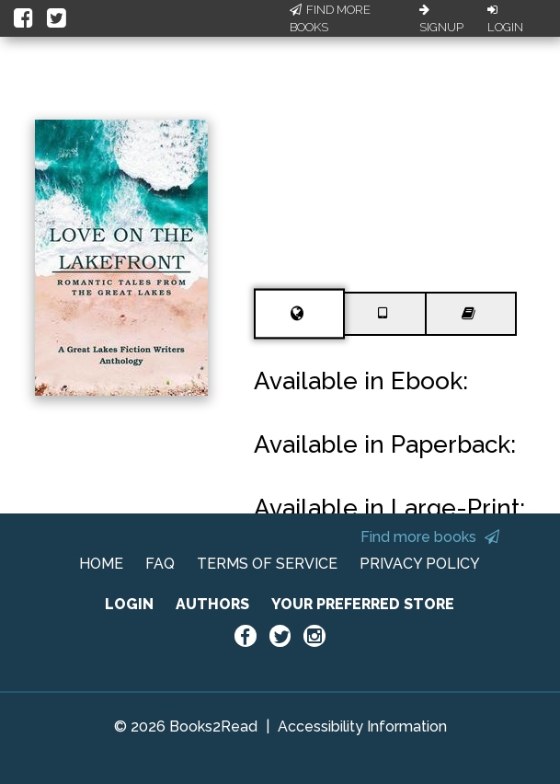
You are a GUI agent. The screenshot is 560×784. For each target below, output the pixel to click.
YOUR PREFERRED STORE (362, 604)
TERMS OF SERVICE (267, 563)
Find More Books (330, 19)
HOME (101, 563)
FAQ (160, 563)
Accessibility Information (362, 726)
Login (505, 19)
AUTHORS (212, 604)
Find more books (429, 537)
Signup (441, 19)
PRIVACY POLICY (420, 563)
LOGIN (129, 604)
